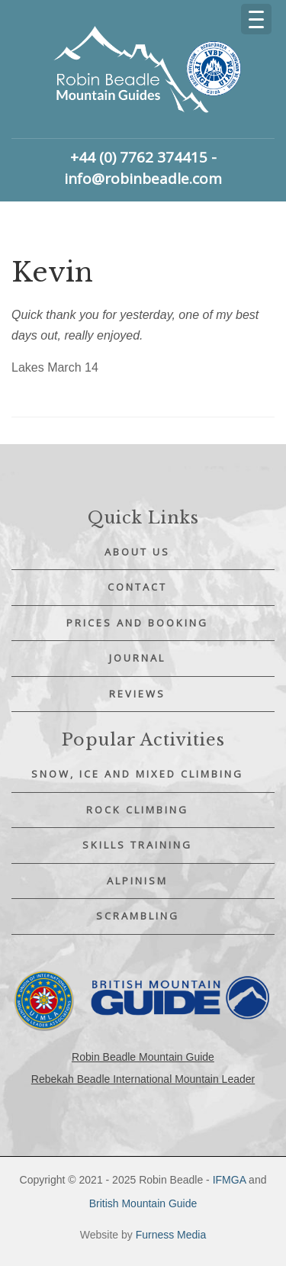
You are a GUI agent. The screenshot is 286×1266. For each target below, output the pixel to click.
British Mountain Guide (143, 1203)
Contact (137, 587)
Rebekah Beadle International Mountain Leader (143, 1079)
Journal (137, 658)
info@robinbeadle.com (143, 178)
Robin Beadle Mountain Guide (143, 1057)
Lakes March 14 (54, 367)
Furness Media (171, 1235)
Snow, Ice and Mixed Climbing (137, 774)
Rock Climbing (137, 810)
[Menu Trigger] (256, 19)
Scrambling (137, 916)
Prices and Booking (137, 623)
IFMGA (229, 1180)
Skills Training (137, 845)
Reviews (137, 694)
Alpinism (137, 880)
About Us (137, 552)
